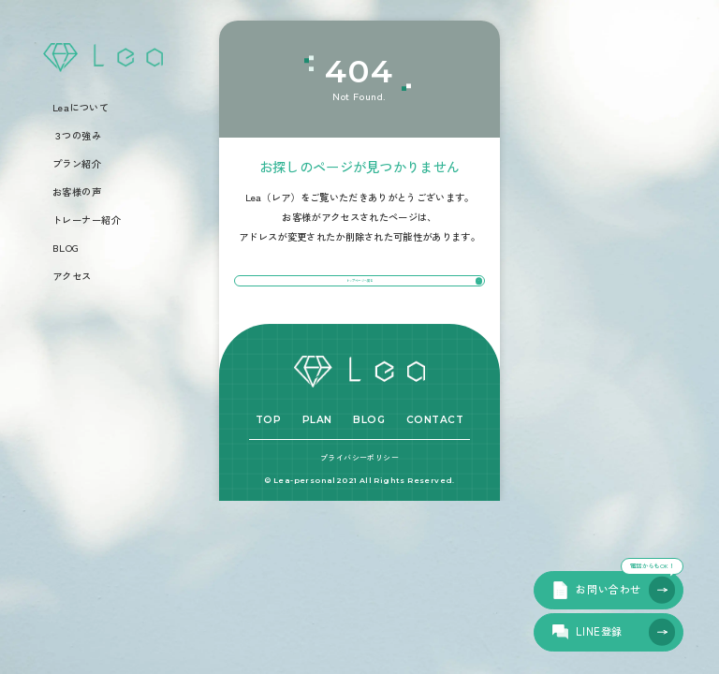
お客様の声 (77, 192)
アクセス (72, 276)
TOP (269, 453)
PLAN (317, 453)
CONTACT (435, 453)
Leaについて (81, 107)
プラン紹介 (77, 163)
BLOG (66, 248)
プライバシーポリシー (359, 490)
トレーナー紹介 (87, 220)
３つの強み (77, 135)
